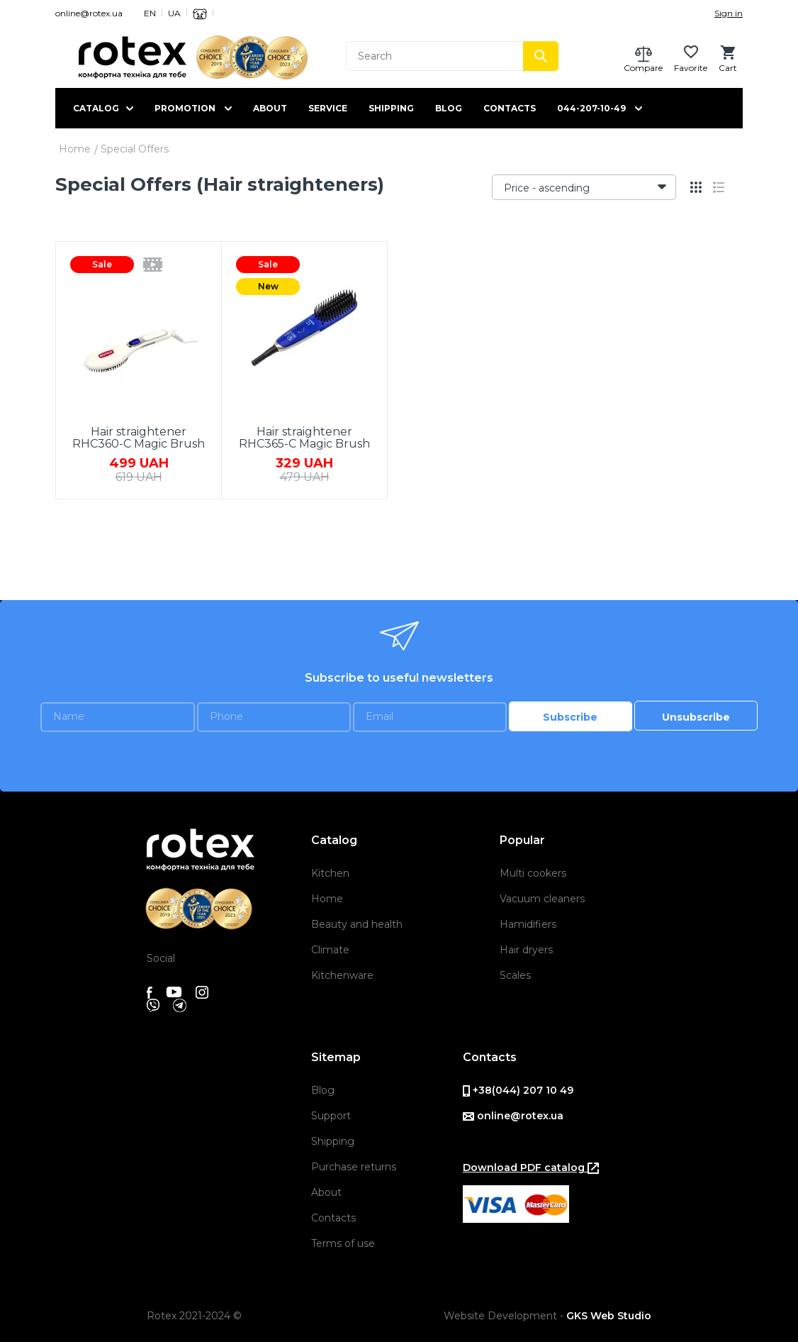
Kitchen (330, 873)
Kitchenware (342, 975)
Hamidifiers (528, 924)
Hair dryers (526, 949)
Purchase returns (353, 1166)
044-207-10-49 (591, 108)
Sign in (728, 13)
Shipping (391, 108)
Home (75, 149)
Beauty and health (357, 924)
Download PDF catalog (531, 1167)
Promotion (184, 108)
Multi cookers (533, 873)
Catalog (96, 108)
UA (174, 13)
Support (331, 1115)
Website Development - (547, 1315)
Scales (515, 975)
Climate (330, 949)
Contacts (509, 108)
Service (327, 108)
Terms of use (343, 1243)
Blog (448, 108)
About (270, 108)
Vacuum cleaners (542, 898)
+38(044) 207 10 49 (518, 1090)
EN (150, 13)
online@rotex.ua (89, 13)
